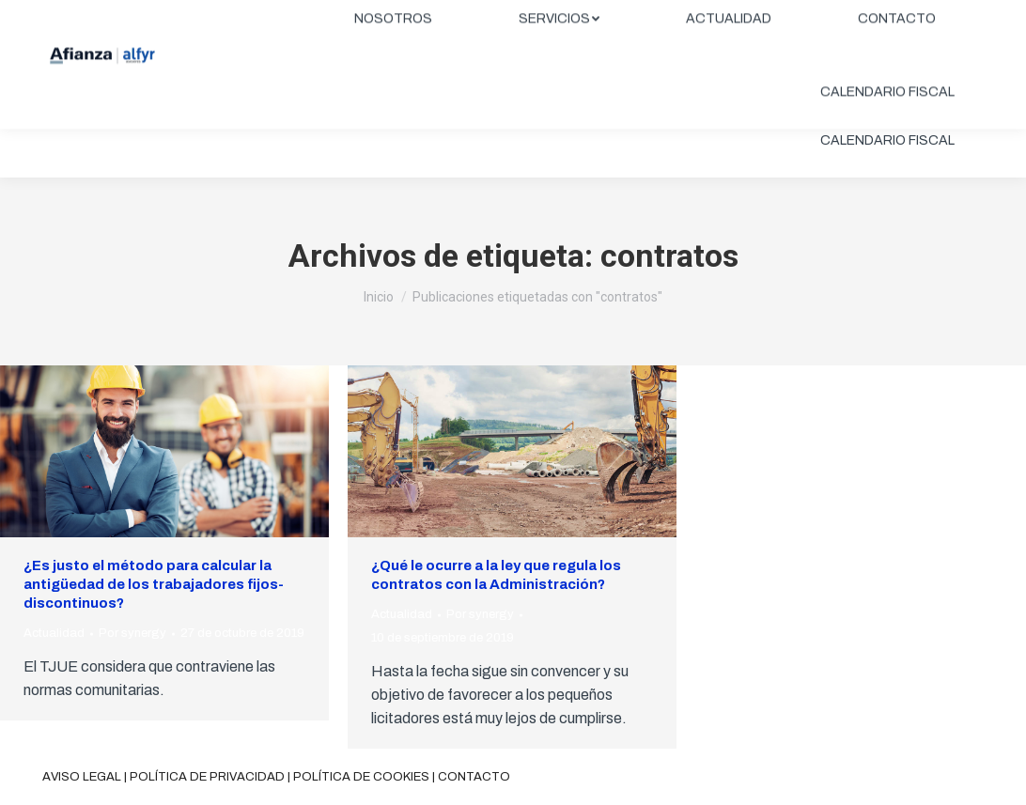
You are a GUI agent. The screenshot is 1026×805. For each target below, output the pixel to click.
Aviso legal (81, 776)
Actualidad (54, 633)
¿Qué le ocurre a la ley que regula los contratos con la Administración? (496, 575)
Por (132, 633)
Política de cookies (361, 776)
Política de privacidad (207, 776)
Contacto (474, 776)
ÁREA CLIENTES (914, 16)
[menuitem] (393, 67)
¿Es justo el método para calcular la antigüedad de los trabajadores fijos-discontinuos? (153, 584)
